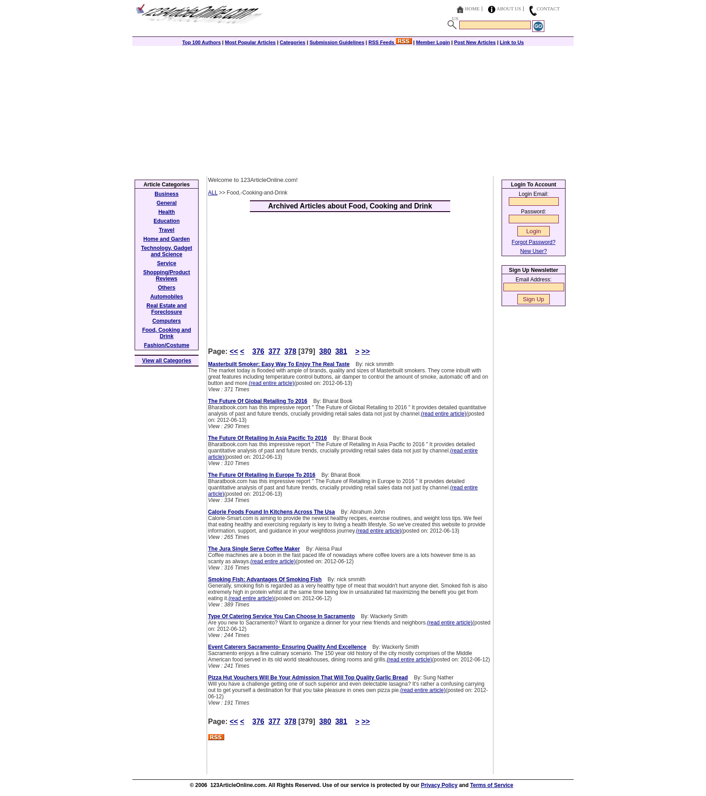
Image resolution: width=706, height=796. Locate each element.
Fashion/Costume (167, 345)
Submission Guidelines (336, 42)
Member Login (433, 42)
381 (341, 351)
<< (234, 351)
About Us (509, 8)
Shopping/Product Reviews (166, 275)
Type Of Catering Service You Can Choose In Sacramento (281, 616)
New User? (533, 251)
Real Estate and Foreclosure (166, 309)
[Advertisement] (353, 109)
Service (166, 263)
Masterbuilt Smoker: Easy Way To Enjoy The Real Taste (279, 364)
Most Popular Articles (250, 42)
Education (167, 221)
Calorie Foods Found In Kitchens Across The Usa (271, 512)
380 (325, 351)
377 (274, 351)
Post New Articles (475, 42)
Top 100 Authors (201, 42)
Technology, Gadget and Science (166, 251)
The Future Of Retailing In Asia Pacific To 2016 (267, 438)
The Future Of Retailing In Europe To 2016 (261, 475)
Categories (292, 42)
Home (472, 8)
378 (290, 351)
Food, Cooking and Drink (166, 333)
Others (167, 288)
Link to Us (512, 42)
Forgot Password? (533, 242)
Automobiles (166, 297)
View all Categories (166, 360)
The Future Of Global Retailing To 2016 (257, 401)
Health (166, 212)
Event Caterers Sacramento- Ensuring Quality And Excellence (287, 647)
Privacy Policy (439, 785)
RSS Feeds (390, 42)
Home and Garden (166, 239)
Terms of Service (491, 785)
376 (258, 351)
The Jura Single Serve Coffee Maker (254, 549)
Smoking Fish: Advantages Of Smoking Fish (264, 579)
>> (366, 351)
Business (166, 194)
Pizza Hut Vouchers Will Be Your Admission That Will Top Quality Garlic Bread (308, 677)
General (167, 203)
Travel (167, 230)
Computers (166, 321)
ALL (212, 193)
